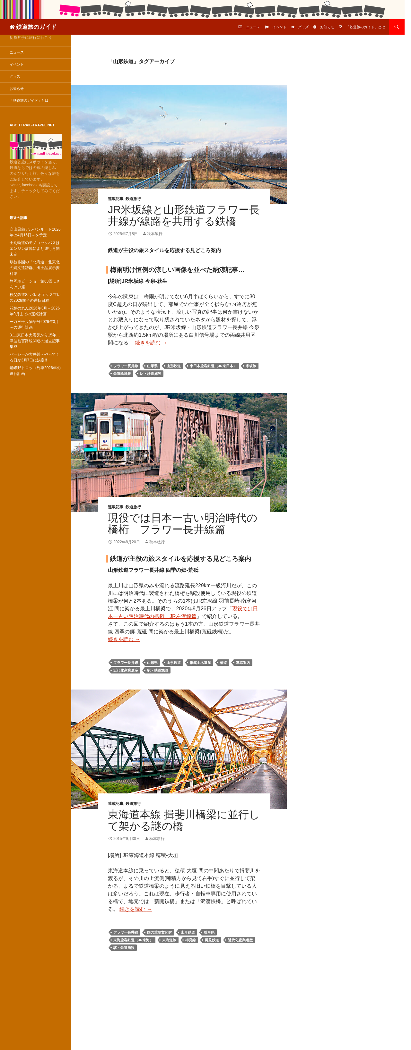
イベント (279, 27)
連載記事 (115, 199)
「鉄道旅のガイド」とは (365, 27)
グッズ (303, 27)
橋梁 (223, 663)
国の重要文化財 (159, 932)
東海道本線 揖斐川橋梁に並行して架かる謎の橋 (184, 820)
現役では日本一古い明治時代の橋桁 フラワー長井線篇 (183, 523)
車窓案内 (243, 663)
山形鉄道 (174, 366)
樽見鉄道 (212, 940)
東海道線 (169, 940)
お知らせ (327, 27)
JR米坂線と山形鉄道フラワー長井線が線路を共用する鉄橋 (184, 215)
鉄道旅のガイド (36, 27)
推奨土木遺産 (200, 663)
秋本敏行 (154, 234)
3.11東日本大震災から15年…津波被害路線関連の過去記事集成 (35, 341)
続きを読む (151, 342)
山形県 (152, 366)
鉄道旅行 (133, 199)
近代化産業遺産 (125, 670)
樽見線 (190, 940)
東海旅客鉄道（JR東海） (133, 940)
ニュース (253, 27)
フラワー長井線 (125, 366)
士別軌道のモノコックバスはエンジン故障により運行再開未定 (35, 249)
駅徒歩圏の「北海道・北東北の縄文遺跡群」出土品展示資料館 (35, 268)
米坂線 (251, 366)
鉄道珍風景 (122, 374)
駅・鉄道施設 (150, 374)
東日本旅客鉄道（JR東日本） (213, 366)
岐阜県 (209, 932)
